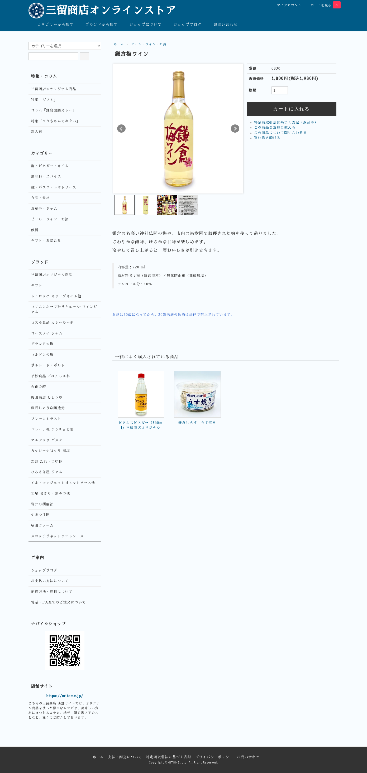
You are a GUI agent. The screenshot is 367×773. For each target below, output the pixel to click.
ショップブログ (184, 24)
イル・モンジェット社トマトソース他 (63, 483)
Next (235, 128)
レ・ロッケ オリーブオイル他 (56, 296)
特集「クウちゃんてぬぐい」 (55, 121)
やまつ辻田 (40, 514)
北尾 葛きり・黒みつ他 (50, 493)
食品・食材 (40, 198)
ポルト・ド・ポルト (48, 365)
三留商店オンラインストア (102, 10)
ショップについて (142, 24)
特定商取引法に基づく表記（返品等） (286, 122)
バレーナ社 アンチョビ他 (52, 429)
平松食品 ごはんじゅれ (50, 376)
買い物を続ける (267, 137)
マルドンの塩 (42, 354)
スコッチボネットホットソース (57, 536)
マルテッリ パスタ (47, 440)
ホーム (119, 44)
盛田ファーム (42, 525)
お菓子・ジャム (44, 208)
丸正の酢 (38, 386)
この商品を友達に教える (274, 127)
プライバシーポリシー (214, 757)
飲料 (35, 230)
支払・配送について (125, 757)
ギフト (36, 285)
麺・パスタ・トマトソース (54, 187)
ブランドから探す (98, 24)
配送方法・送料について (52, 591)
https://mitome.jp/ (64, 696)
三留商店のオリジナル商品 (54, 89)
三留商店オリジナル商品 (52, 275)
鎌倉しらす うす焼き (197, 422)
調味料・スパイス (46, 176)
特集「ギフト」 (44, 100)
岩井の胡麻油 (42, 504)
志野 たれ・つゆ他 (47, 461)
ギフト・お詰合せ (46, 240)
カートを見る (322, 5)
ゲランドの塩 (42, 344)
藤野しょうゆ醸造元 (48, 408)
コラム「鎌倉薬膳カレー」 (54, 110)
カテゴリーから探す (52, 24)
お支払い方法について (50, 581)
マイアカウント (286, 5)
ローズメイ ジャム (47, 333)
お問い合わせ (222, 24)
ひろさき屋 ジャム (47, 472)
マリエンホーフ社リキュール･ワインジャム (64, 309)
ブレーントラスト (46, 419)
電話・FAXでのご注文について (58, 602)
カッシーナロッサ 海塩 (50, 450)
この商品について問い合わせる (280, 132)
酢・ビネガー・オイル (50, 166)
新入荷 (36, 131)
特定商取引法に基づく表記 (168, 757)
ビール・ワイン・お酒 (148, 44)
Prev (121, 128)
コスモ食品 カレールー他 (52, 322)
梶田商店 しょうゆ (47, 397)
